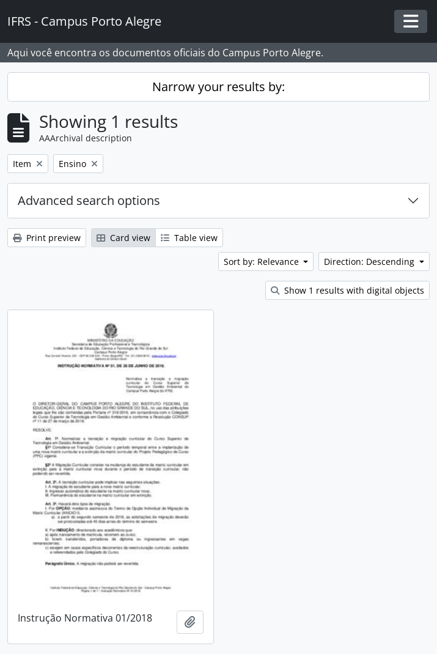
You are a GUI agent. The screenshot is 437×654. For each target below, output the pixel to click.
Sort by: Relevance (262, 261)
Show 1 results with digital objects (347, 290)
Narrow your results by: (218, 86)
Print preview (47, 237)
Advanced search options (89, 200)
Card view (123, 237)
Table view (189, 237)
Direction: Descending (370, 261)
